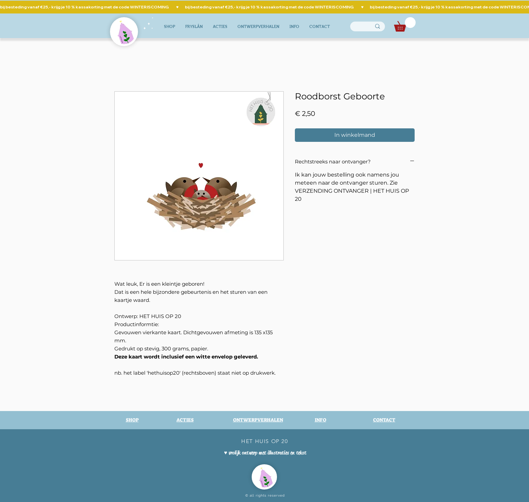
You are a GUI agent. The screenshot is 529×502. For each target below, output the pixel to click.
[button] (405, 24)
